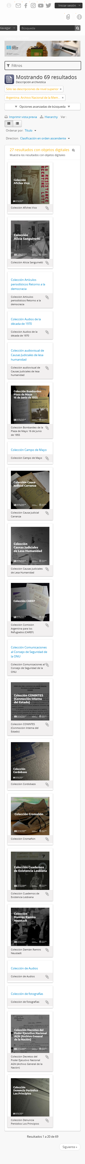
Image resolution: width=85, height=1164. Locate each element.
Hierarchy (49, 117)
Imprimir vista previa (21, 117)
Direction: (12, 138)
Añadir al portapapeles (47, 208)
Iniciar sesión (67, 5)
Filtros (14, 65)
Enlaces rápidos (9, 5)
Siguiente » (70, 1147)
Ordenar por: (14, 130)
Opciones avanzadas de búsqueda (42, 107)
